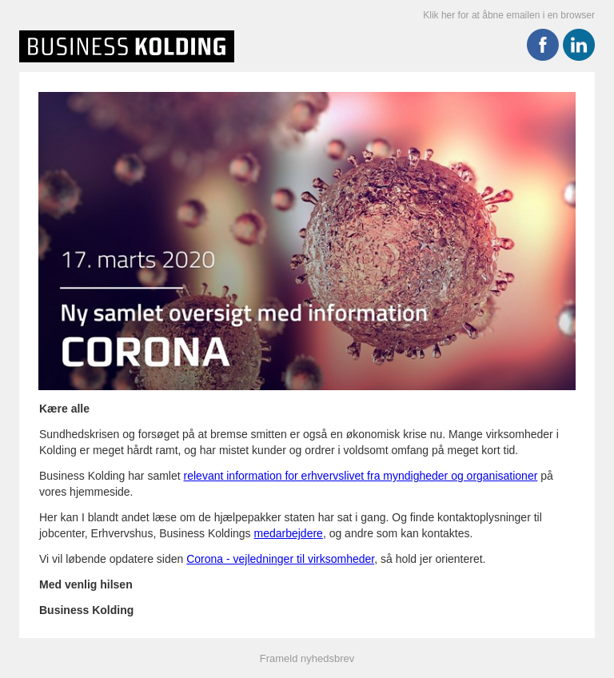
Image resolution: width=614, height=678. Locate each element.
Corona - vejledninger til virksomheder (280, 558)
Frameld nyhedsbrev (307, 658)
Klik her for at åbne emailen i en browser (509, 15)
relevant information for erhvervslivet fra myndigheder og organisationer (361, 475)
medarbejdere (287, 533)
